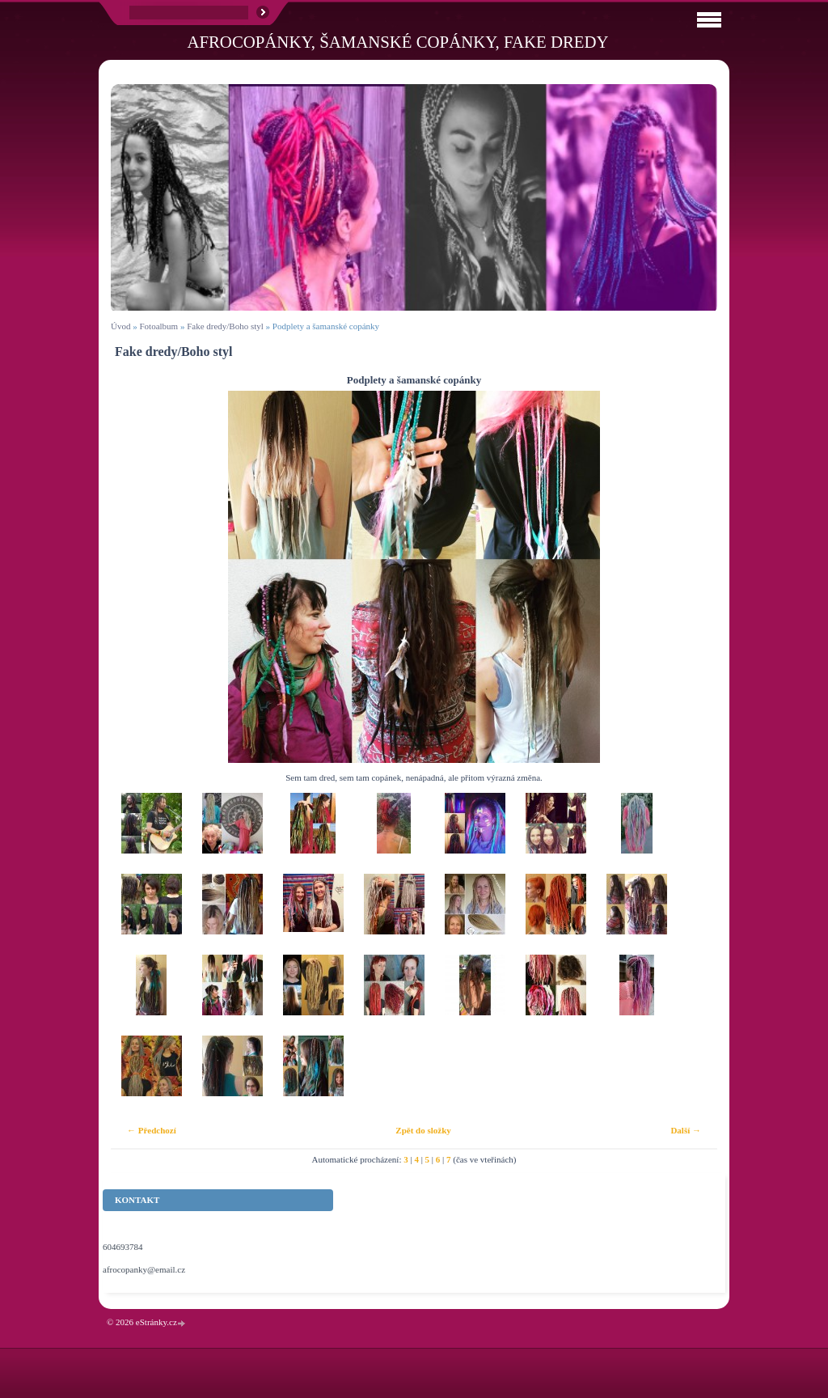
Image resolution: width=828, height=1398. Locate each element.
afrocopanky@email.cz (144, 1269)
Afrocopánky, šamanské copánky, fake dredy (397, 41)
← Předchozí (151, 1130)
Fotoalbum (158, 326)
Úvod (120, 326)
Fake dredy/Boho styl (225, 326)
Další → (685, 1130)
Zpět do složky (422, 1130)
